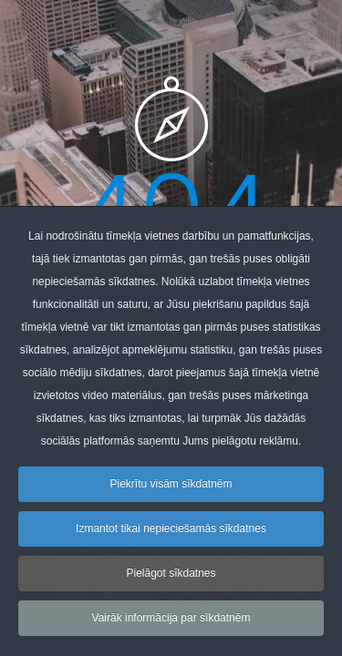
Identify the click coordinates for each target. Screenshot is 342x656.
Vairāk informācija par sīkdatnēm (171, 626)
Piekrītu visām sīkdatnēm (170, 493)
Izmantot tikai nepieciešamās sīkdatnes (171, 537)
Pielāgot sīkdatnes (170, 582)
